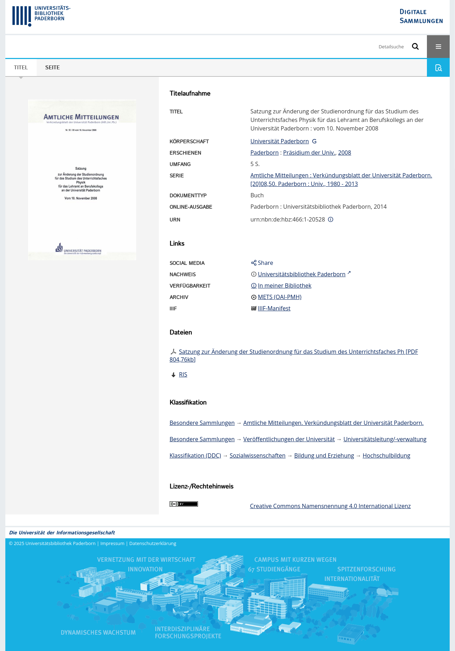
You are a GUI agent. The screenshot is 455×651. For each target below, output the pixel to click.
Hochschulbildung (386, 455)
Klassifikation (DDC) (195, 455)
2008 (344, 152)
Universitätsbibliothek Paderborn (61, 543)
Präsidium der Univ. (309, 152)
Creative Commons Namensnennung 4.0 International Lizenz (330, 506)
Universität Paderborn (279, 141)
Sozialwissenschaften (257, 455)
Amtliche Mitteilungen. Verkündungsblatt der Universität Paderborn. (333, 423)
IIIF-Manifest (274, 308)
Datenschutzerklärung (152, 543)
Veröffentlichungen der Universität (289, 439)
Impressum (113, 543)
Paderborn (264, 152)
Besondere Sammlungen (202, 423)
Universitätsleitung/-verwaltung (385, 439)
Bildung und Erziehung (324, 455)
